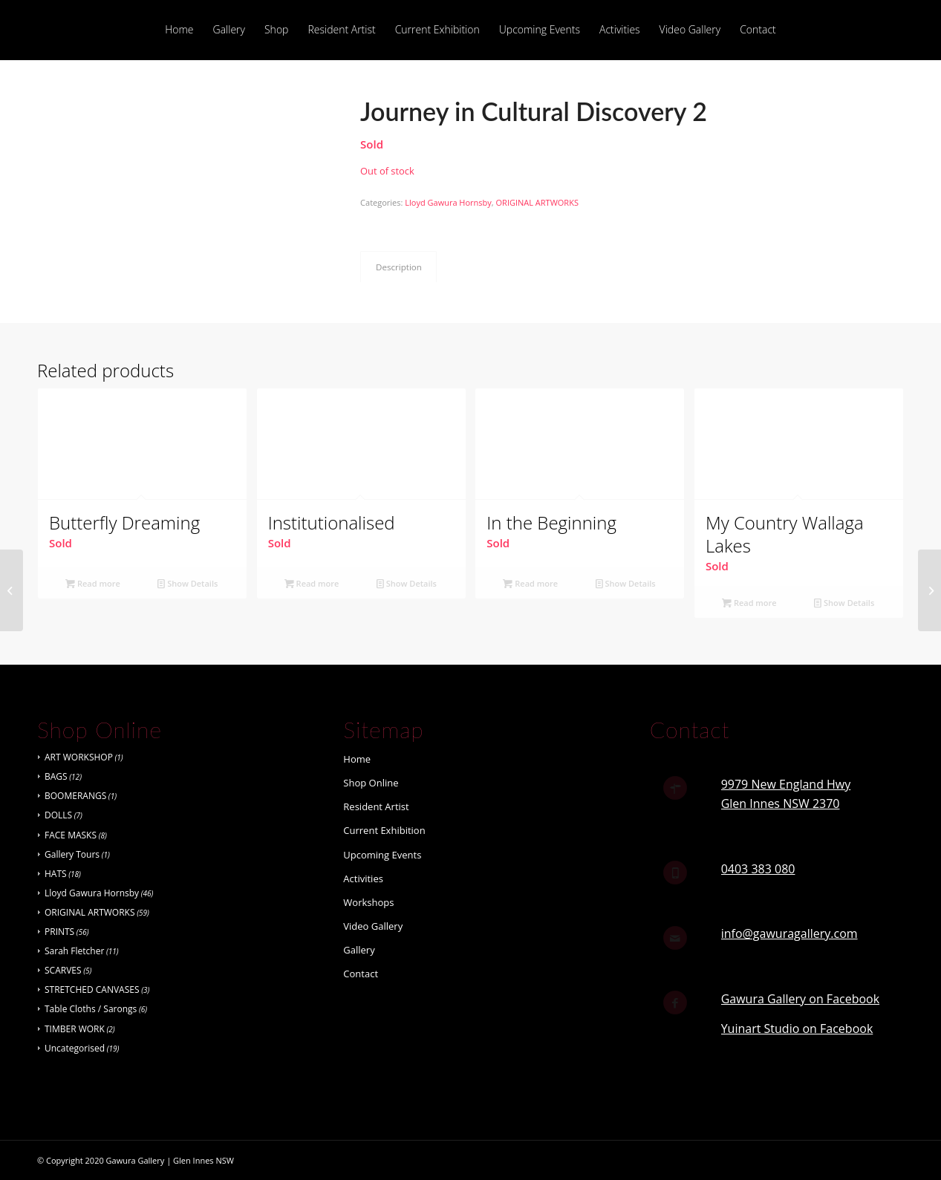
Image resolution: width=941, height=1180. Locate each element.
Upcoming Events (382, 854)
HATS (56, 873)
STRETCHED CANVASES (92, 989)
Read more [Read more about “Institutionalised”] (311, 583)
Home (357, 759)
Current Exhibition (384, 830)
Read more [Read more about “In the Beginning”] (530, 583)
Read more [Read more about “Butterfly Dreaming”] (92, 583)
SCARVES (63, 970)
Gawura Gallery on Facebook (800, 999)
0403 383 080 (758, 869)
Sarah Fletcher (74, 951)
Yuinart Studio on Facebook (797, 1028)
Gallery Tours (72, 854)
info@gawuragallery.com (789, 933)
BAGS (56, 776)
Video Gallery (373, 926)
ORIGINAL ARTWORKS (537, 202)
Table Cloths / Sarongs (91, 1009)
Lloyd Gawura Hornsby (448, 202)
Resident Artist (375, 806)
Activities (363, 878)
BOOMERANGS (75, 795)
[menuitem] (179, 29)
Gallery (358, 949)
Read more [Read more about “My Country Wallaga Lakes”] (749, 603)
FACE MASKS (71, 835)
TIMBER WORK (75, 1029)
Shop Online (370, 782)
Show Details (187, 583)
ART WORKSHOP (79, 757)
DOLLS (58, 815)
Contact (360, 973)
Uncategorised (75, 1048)
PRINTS (59, 931)
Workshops (368, 902)
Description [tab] (399, 267)
